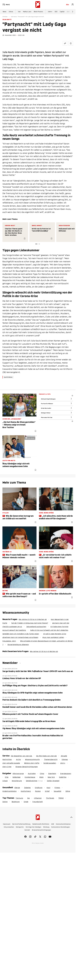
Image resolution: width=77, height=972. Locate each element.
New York (51, 777)
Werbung (46, 827)
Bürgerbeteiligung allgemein (18, 645)
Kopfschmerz (26, 791)
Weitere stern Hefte (31, 763)
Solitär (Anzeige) (53, 781)
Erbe (6, 777)
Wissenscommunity (32, 759)
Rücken (38, 791)
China (42, 773)
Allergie (17, 788)
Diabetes (27, 788)
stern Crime (70, 12)
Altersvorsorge (18, 773)
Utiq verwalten (9, 827)
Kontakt (27, 830)
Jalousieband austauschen (36, 627)
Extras (11, 12)
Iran (19, 12)
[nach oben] (71, 817)
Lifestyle (4, 16)
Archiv (18, 759)
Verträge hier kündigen (33, 827)
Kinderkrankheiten (9, 791)
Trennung (19, 798)
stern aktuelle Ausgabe (11, 763)
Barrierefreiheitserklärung (21, 824)
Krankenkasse (30, 777)
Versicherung (17, 781)
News (4, 12)
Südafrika (62, 777)
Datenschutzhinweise (63, 824)
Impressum (6, 824)
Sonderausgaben (49, 763)
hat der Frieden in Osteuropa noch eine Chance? (29, 623)
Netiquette (20, 827)
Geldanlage (16, 777)
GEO (56, 12)
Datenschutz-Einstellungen (60, 827)
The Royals (50, 798)
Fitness (57, 788)
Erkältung (38, 788)
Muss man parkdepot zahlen (53, 637)
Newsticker (10, 663)
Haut (48, 788)
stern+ (50, 12)
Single (26, 802)
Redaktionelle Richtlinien (40, 824)
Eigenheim (52, 773)
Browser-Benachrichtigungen (27, 767)
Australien (32, 773)
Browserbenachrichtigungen (41, 830)
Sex (28, 798)
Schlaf (47, 791)
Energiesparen (65, 773)
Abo (67, 4)
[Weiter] (72, 11)
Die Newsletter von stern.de (21, 756)
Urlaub (5, 781)
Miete (41, 777)
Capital (62, 12)
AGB (52, 824)
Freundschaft (37, 802)
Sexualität (57, 791)
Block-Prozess (38, 12)
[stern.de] (37, 4)
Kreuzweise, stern (9, 641)
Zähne (67, 791)
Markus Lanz (27, 12)
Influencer (38, 798)
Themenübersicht (50, 759)
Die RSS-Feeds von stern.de (46, 756)
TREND (61, 798)
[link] (73, 4)
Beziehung (16, 802)
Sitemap (65, 759)
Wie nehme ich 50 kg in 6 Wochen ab (33, 619)
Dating (4, 802)
